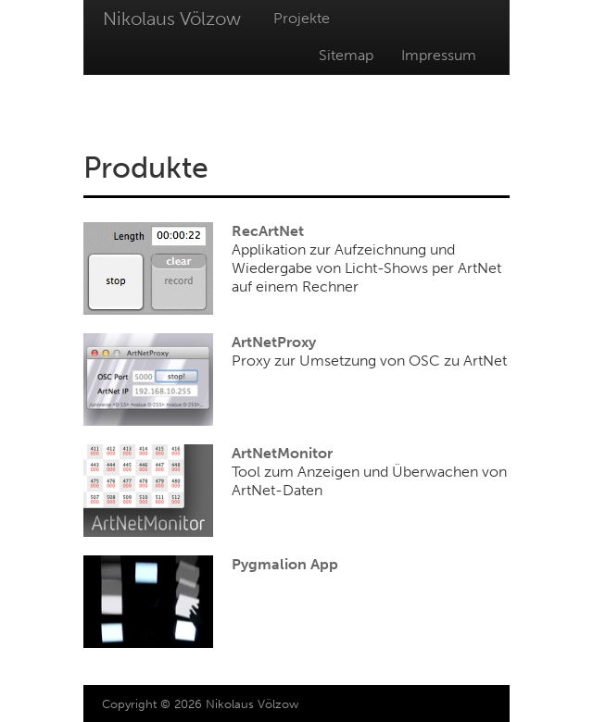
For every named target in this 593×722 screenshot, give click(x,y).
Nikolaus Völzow (172, 18)
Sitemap (346, 55)
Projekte (301, 18)
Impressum (438, 55)
